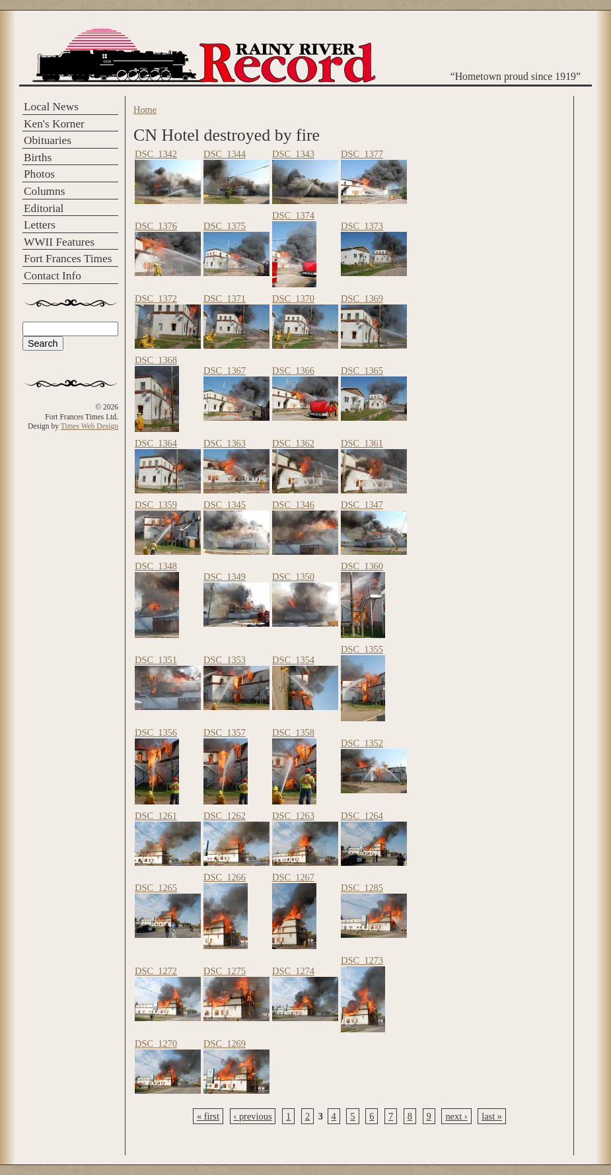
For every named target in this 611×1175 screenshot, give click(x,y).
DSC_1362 (293, 443)
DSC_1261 (156, 815)
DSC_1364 (156, 443)
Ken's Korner (54, 124)
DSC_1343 (293, 154)
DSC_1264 (362, 815)
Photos (39, 174)
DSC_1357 (224, 732)
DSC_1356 (156, 732)
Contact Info (52, 275)
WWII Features (59, 242)
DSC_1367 (224, 370)
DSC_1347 (362, 504)
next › (456, 1116)
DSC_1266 (224, 877)
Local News (51, 106)
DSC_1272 (156, 971)
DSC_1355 (362, 649)
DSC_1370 (293, 298)
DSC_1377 (362, 154)
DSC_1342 (156, 154)
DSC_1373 (362, 226)
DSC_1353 (224, 660)
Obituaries (47, 140)
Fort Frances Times (68, 258)
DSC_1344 (224, 154)
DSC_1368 (156, 360)
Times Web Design (89, 426)
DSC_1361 (362, 443)
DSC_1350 (293, 576)
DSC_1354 (293, 660)
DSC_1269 (224, 1043)
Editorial (43, 208)
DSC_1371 (224, 298)
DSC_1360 (362, 566)
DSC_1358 (293, 732)
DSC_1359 (156, 504)
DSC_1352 (362, 743)
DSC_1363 (224, 443)
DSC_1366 (293, 370)
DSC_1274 (293, 971)
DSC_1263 (293, 815)
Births (38, 157)
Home (145, 109)
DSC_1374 (293, 215)
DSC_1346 (293, 504)
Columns (44, 191)
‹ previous (253, 1116)
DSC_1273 (362, 960)
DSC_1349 (224, 576)
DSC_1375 (224, 226)
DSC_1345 (224, 504)
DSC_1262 (224, 815)
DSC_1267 (293, 877)
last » (492, 1116)
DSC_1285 (362, 887)
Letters (39, 225)
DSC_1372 (156, 298)
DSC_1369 (362, 298)
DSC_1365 (362, 370)
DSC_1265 (156, 887)
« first (208, 1116)
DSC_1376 (156, 226)
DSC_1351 (156, 660)
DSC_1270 (156, 1043)
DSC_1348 (156, 566)
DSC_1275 (224, 971)
